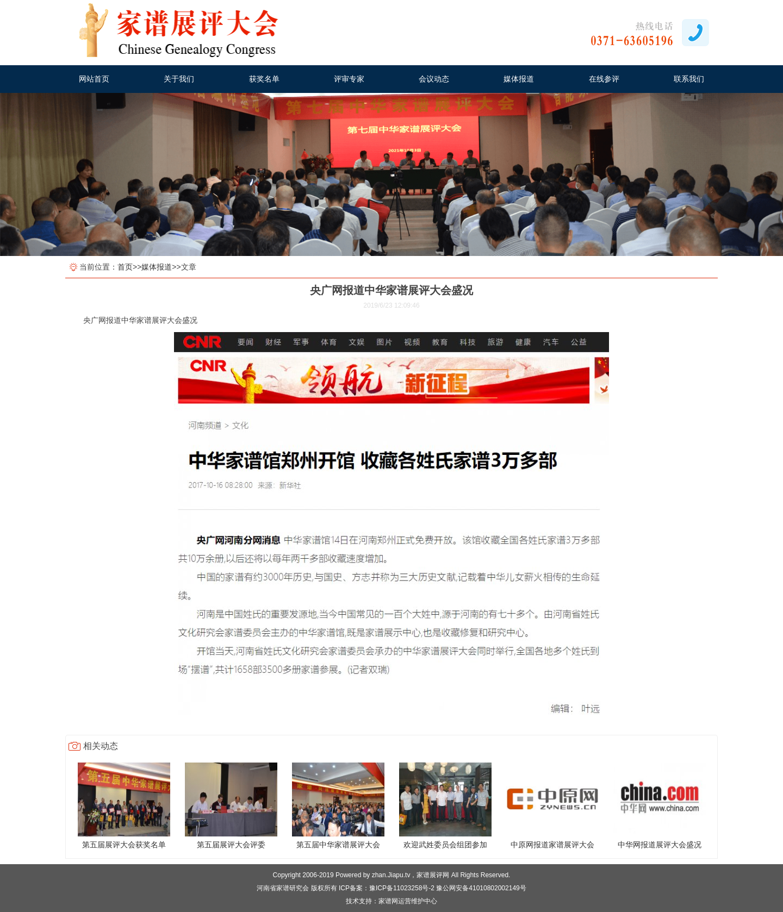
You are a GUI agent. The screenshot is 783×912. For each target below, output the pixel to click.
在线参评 (604, 78)
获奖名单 (264, 78)
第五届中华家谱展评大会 (338, 844)
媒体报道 (519, 78)
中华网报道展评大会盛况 (659, 844)
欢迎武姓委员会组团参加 (445, 844)
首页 (125, 267)
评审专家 (349, 78)
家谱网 (388, 901)
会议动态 (434, 78)
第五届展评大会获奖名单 (124, 844)
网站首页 (94, 78)
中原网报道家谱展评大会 (552, 844)
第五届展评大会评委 (231, 844)
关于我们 (179, 78)
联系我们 (689, 78)
